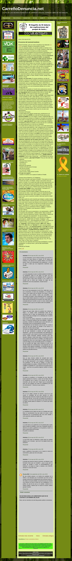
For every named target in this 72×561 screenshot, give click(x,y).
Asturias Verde (26, 18)
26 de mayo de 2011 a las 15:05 (36, 255)
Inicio (38, 536)
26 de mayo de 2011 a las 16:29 (36, 288)
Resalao (25, 474)
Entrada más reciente (26, 536)
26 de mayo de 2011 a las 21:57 (36, 422)
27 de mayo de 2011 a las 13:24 (36, 459)
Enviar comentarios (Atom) (31, 539)
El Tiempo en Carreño (62, 176)
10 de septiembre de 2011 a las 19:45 (38, 474)
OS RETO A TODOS (7, 99)
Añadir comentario (25, 492)
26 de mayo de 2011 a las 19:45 (36, 375)
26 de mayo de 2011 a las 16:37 (36, 309)
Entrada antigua (48, 536)
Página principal (6, 18)
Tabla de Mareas (17, 18)
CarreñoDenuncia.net (23, 8)
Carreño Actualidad (52, 18)
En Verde (35, 18)
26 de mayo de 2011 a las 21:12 (36, 409)
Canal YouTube (63, 18)
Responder (25, 267)
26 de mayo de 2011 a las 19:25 (36, 356)
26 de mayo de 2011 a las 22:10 (36, 437)
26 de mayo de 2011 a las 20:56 (36, 391)
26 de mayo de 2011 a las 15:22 (36, 271)
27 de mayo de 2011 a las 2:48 (35, 449)
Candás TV (42, 18)
